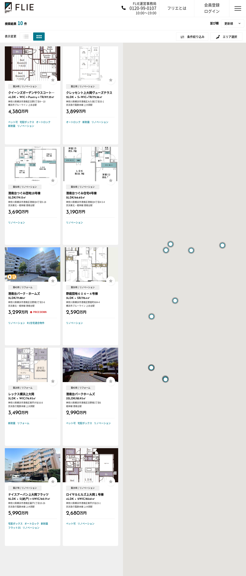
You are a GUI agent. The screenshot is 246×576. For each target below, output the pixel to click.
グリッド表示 (39, 36)
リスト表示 (25, 36)
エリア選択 (230, 36)
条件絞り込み (195, 36)
